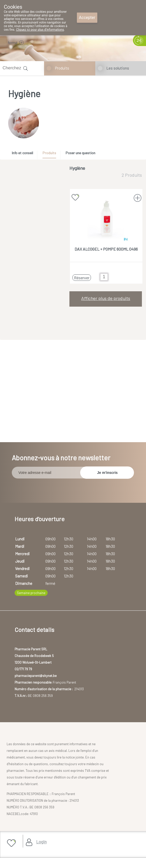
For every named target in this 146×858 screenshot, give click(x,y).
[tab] (24, 154)
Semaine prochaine (31, 593)
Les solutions (117, 68)
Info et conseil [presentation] (22, 153)
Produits (62, 68)
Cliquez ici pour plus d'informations (40, 29)
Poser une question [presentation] (80, 153)
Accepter (87, 17)
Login (41, 841)
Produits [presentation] (49, 153)
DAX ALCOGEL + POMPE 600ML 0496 (106, 249)
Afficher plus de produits (105, 298)
